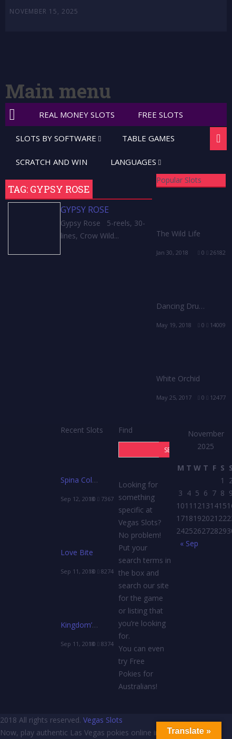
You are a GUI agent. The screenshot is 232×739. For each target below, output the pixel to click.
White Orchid (178, 378)
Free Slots (160, 114)
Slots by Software (56, 138)
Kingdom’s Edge (87, 625)
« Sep (189, 543)
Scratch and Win (51, 162)
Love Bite (76, 552)
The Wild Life (178, 233)
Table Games (148, 138)
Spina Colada (82, 480)
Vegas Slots (103, 720)
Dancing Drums (182, 306)
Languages (133, 162)
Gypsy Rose (84, 209)
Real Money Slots (77, 114)
